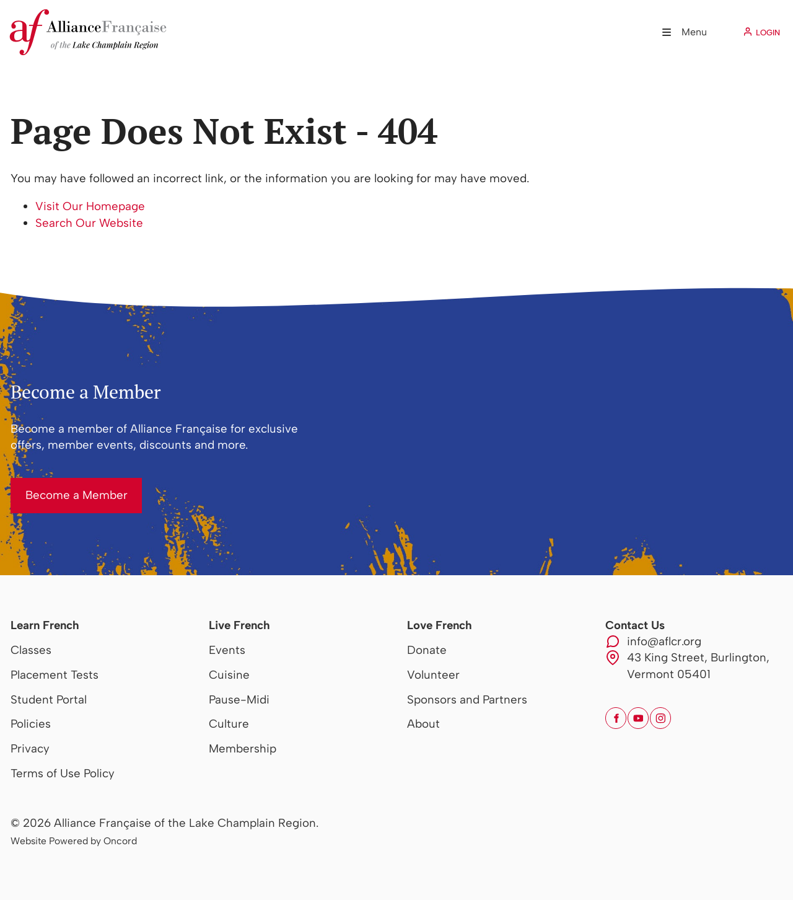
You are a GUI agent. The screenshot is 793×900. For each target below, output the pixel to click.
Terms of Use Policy (63, 773)
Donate (427, 650)
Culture (229, 724)
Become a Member (62, 486)
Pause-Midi (239, 699)
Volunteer (433, 675)
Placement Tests (55, 675)
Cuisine (229, 675)
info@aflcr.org (664, 641)
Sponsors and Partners (467, 699)
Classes (31, 650)
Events (227, 650)
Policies (31, 724)
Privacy (30, 748)
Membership (242, 748)
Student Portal (49, 699)
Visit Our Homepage (90, 206)
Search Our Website (89, 223)
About (423, 724)
